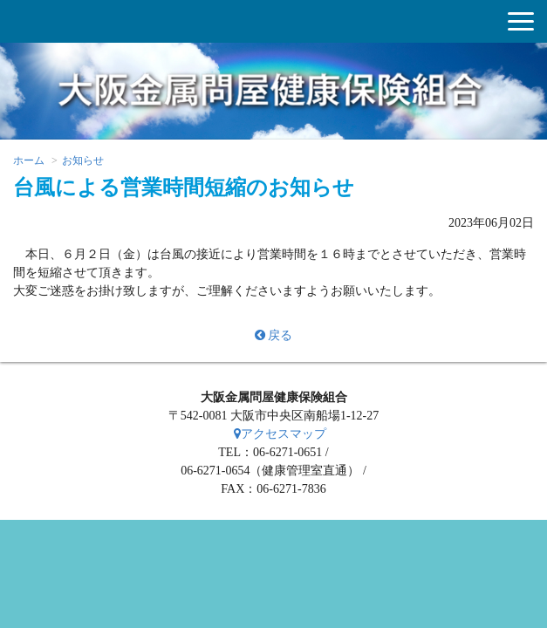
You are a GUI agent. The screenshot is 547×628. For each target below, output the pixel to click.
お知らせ (83, 160)
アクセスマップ (280, 433)
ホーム (28, 160)
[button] (521, 21)
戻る (273, 335)
